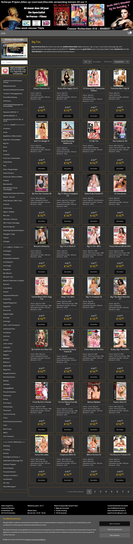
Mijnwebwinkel (93, 539)
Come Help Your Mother (94, 349)
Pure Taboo (7, 403)
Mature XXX (7, 366)
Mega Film (7, 370)
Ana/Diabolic (8, 262)
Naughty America (9, 373)
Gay (4, 166)
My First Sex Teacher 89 (41, 194)
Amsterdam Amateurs (11, 258)
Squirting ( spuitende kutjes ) (13, 230)
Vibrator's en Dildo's (10, 475)
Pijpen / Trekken (8, 212)
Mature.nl (6, 362)
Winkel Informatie (9, 86)
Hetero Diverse (8, 173)
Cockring (6, 450)
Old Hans (6, 384)
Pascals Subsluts (9, 392)
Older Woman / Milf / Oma (12, 201)
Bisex (5, 147)
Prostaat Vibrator (9, 472)
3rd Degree (7, 251)
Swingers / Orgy (9, 234)
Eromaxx (6, 318)
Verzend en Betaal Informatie (13, 90)
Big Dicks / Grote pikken (11, 140)
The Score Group (9, 414)
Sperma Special (9, 227)
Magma (6, 355)
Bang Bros (7, 270)
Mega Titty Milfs (67, 297)
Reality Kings (7, 407)
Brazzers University (41, 246)
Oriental (6, 204)
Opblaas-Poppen (9, 464)
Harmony (6, 336)
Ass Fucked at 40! (120, 141)
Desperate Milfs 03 (68, 455)
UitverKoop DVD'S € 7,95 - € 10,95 (13, 120)
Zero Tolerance (8, 436)
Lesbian (6, 180)
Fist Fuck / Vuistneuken (11, 158)
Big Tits (6, 143)
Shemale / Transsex (10, 219)
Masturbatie (7, 184)
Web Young (7, 429)
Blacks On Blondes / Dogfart (13, 281)
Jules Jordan (8, 344)
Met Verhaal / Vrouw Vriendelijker (10, 188)
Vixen (5, 425)
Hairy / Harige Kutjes (10, 169)
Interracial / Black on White (12, 177)
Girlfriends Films (9, 329)
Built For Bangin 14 (41, 141)
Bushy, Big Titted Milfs (120, 349)
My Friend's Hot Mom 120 (41, 349)
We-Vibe (6, 483)
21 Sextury (6, 255)
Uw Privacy (7, 101)
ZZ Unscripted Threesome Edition (94, 89)
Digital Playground (10, 303)
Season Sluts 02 (120, 402)
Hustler (5, 340)
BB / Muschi (7, 273)
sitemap (60, 539)
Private (5, 399)
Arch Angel (7, 266)
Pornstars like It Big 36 (120, 88)
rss (64, 539)
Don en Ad (7, 310)
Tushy (5, 418)
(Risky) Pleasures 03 (41, 88)
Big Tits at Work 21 (67, 246)
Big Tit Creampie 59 (94, 297)
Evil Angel (6, 321)
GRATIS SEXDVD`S (10, 116)
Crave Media (7, 288)
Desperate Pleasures (10, 295)
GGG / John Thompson (11, 325)
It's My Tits (93, 141)
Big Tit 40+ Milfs (94, 246)
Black (5, 151)
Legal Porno (7, 351)
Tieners (6, 238)
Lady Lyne (6, 347)
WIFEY (5, 433)
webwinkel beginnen (72, 539)
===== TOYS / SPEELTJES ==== (14, 442)
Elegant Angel (8, 314)
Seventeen (7, 410)
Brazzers (6, 284)
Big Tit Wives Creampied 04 (68, 195)
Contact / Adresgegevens (12, 94)
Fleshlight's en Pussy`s (11, 457)
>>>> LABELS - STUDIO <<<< (13, 247)
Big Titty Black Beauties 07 (120, 298)
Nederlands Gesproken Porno (14, 193)
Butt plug (6, 446)
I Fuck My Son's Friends (41, 402)
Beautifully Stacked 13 (94, 194)
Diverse (6, 453)
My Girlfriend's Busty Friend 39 (67, 350)
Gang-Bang (7, 162)
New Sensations (9, 377)
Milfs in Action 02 (94, 455)
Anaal (5, 132)
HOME (3, 33)
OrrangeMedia (8, 388)
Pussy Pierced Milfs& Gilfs (120, 246)
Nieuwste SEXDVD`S (10, 112)
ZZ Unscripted (120, 194)
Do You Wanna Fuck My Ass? (67, 403)
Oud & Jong (7, 208)
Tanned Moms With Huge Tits (41, 298)
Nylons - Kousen (9, 197)
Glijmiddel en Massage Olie (13, 461)
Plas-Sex (6, 215)
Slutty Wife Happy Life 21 (68, 88)
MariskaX (6, 358)
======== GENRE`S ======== (14, 125)
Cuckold (6, 155)
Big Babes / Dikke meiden (12, 136)
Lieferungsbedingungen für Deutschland (13, 105)
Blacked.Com (8, 277)
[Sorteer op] (121, 62)
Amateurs (6, 128)
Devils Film (7, 299)
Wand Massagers (9, 487)
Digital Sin (7, 306)
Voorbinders (7, 479)
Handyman (7, 333)
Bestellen (41, 116)
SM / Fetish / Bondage (11, 223)
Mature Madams (93, 402)
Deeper (6, 292)
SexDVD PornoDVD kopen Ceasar (12, 81)
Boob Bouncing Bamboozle (67, 142)
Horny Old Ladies (41, 455)
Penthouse (7, 396)
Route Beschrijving (10, 97)
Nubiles (6, 381)
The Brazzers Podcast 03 (120, 455)
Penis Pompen (8, 468)
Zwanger (6, 241)
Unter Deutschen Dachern (12, 421)
